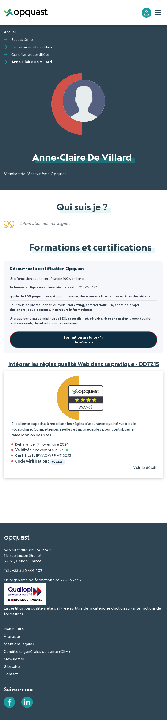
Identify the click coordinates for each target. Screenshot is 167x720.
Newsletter (14, 658)
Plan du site (14, 628)
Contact (11, 673)
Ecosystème (22, 39)
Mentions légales (19, 643)
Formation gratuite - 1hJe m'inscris (83, 340)
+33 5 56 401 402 (27, 570)
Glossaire (12, 666)
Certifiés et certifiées (30, 54)
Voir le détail (144, 467)
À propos (12, 636)
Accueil (10, 32)
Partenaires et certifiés (31, 47)
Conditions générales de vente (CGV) (37, 651)
